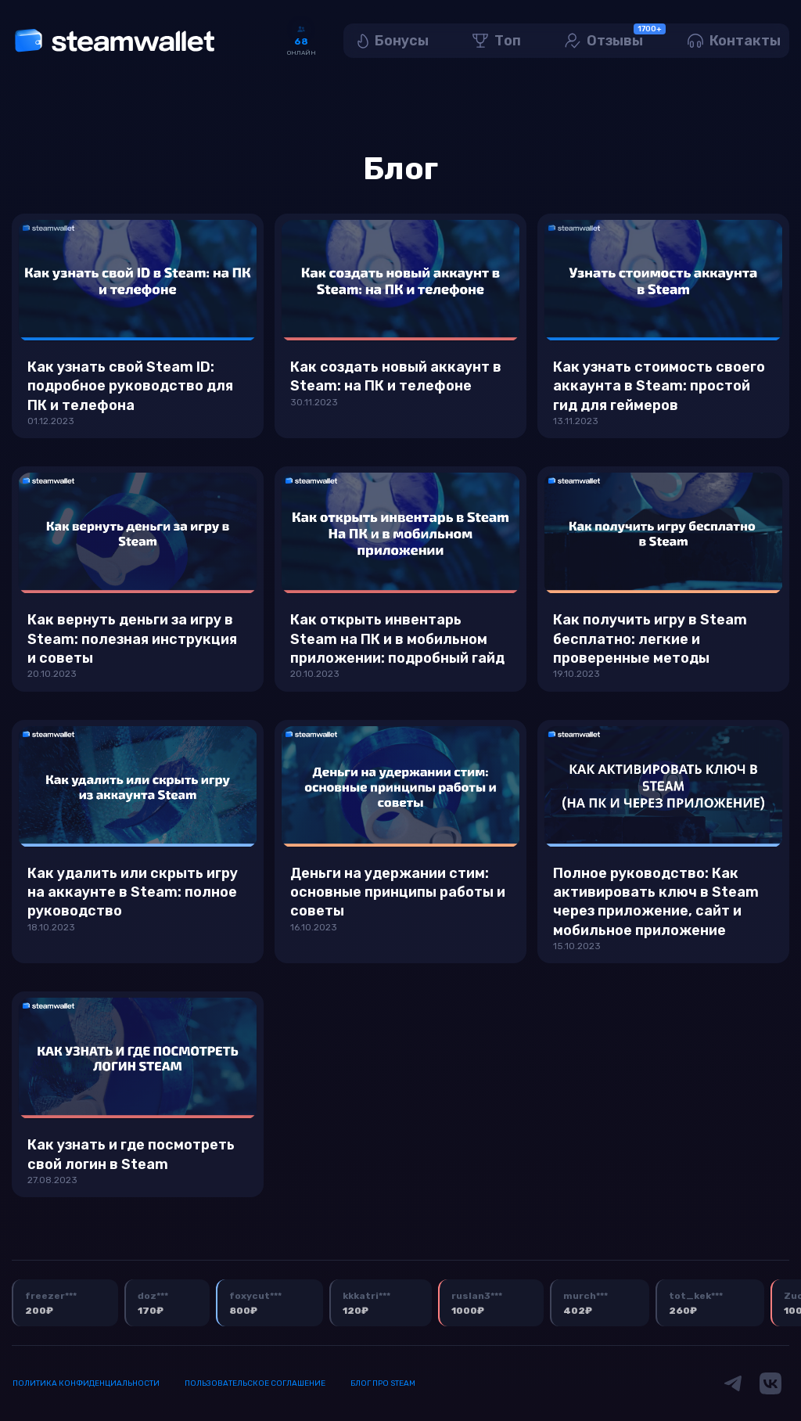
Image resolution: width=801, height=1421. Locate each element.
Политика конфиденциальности (86, 1383)
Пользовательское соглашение (255, 1383)
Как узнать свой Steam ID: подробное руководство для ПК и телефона (130, 386)
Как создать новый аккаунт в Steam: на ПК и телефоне (395, 376)
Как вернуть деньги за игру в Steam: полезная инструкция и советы (132, 639)
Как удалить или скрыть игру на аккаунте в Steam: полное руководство (132, 892)
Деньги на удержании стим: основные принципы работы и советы (397, 892)
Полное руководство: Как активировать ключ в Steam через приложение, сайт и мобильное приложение (656, 902)
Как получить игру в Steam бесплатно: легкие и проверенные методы (650, 639)
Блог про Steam (382, 1383)
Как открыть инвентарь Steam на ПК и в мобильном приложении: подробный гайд (397, 639)
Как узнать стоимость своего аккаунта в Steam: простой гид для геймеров (659, 386)
